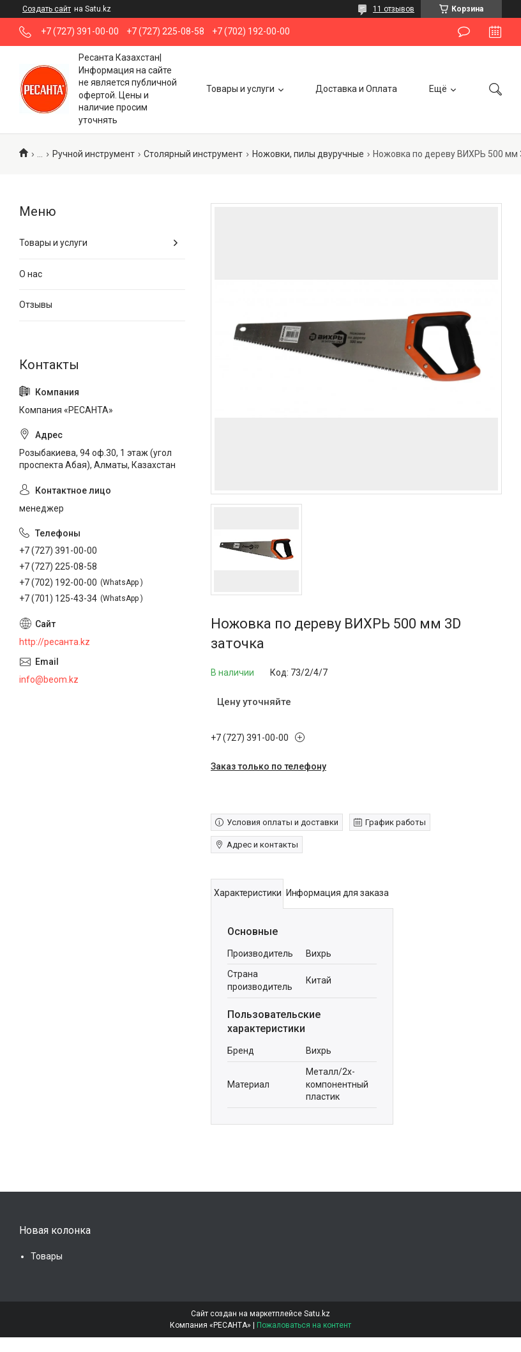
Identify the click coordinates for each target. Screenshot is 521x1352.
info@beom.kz (49, 679)
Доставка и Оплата (356, 89)
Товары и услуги (240, 89)
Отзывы (35, 305)
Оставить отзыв (464, 32)
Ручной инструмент (93, 154)
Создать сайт (46, 8)
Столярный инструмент (193, 154)
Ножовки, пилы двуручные (308, 154)
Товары (47, 1256)
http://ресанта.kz (54, 642)
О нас (30, 274)
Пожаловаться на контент (304, 1325)
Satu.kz (317, 1313)
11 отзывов (393, 8)
